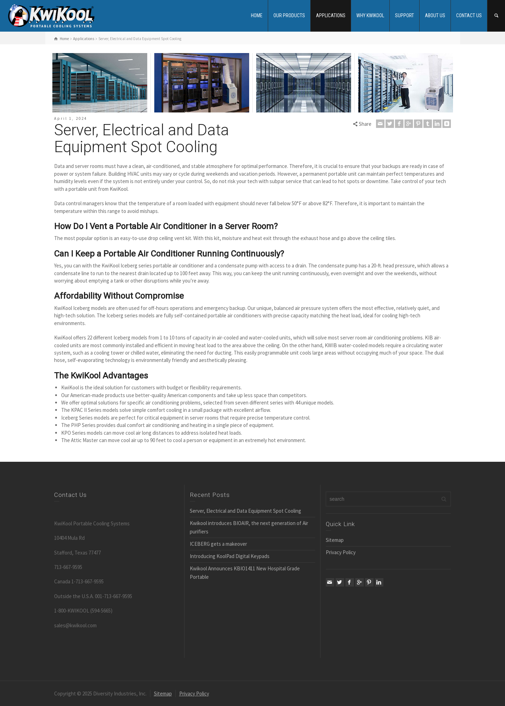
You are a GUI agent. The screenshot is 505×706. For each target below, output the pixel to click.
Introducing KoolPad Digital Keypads (230, 556)
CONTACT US (469, 15)
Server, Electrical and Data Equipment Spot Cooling (245, 510)
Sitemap (335, 540)
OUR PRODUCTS (289, 15)
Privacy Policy (341, 552)
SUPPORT (404, 15)
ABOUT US (435, 15)
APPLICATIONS (330, 15)
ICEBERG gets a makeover (218, 543)
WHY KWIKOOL (370, 15)
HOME (257, 15)
